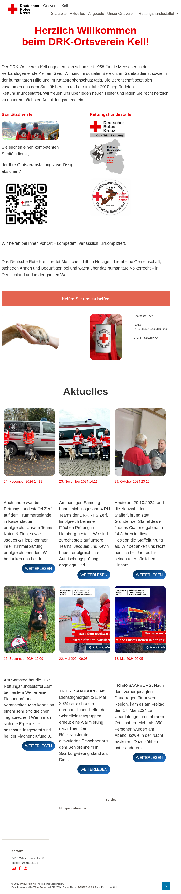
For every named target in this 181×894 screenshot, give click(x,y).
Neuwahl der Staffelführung (130, 489)
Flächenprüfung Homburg (76, 489)
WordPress (39, 887)
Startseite (59, 13)
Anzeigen (65, 815)
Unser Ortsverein (121, 13)
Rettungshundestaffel (159, 13)
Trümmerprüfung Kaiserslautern (22, 489)
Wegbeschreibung (118, 824)
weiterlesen (38, 568)
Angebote (96, 13)
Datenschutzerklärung (120, 816)
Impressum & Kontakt (120, 808)
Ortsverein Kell (55, 6)
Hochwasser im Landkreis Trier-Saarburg (132, 670)
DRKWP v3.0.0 (86, 887)
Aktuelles (77, 13)
